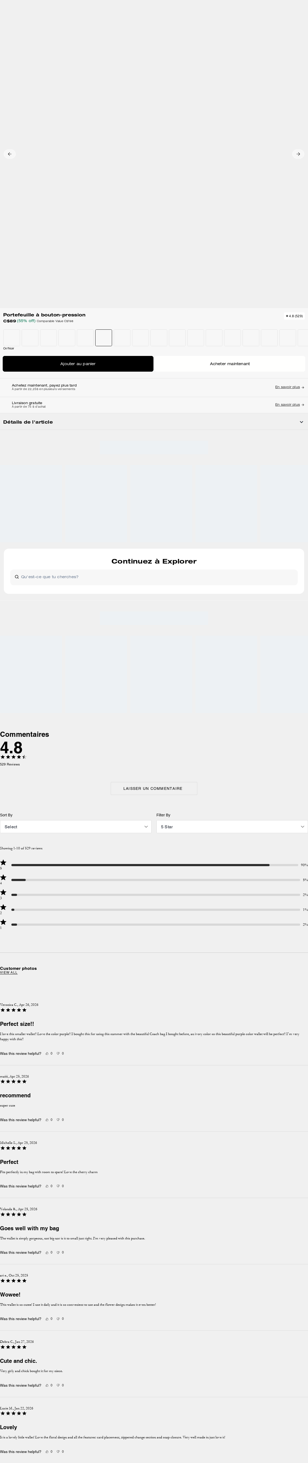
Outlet (7, 58)
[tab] (128, 6)
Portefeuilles (71, 58)
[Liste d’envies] (284, 24)
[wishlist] (175, 74)
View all (73, 719)
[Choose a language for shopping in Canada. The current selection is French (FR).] (17, 24)
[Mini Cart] (301, 24)
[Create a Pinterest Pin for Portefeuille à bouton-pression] (271, 374)
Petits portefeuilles (99, 58)
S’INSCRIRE (281, 1200)
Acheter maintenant (246, 194)
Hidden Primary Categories (37, 58)
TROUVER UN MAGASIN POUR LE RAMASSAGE (247, 210)
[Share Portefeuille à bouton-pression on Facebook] (258, 374)
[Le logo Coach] (153, 24)
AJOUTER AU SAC (246, 178)
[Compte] (293, 24)
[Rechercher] (254, 24)
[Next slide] (230, 753)
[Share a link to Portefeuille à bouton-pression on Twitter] (285, 374)
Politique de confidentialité (227, 1234)
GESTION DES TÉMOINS (113, 1299)
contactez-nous (271, 1234)
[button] (16, 95)
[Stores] (45, 24)
